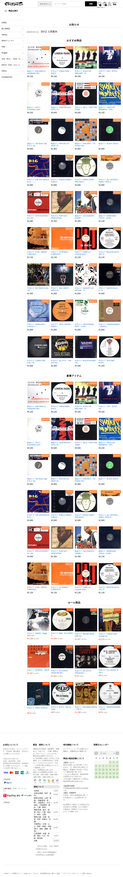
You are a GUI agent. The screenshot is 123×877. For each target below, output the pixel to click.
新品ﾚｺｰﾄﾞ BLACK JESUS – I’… (109, 145)
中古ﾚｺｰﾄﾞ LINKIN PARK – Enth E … (61, 72)
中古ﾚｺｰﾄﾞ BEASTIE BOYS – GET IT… (109, 253)
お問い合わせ (87, 873)
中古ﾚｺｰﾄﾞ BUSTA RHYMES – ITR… (86, 362)
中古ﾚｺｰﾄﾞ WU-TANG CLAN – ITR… (38, 289)
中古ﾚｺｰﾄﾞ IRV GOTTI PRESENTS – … (83, 672)
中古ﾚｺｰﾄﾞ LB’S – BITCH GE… (108, 72)
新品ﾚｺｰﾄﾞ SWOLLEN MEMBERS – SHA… (107, 108)
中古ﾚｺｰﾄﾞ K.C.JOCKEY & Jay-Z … (108, 671)
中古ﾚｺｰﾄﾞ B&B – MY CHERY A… (62, 634)
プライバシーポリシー (71, 873)
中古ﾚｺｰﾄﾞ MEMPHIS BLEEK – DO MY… (109, 708)
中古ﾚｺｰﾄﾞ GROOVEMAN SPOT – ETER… (84, 325)
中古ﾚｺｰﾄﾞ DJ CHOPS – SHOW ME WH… (60, 672)
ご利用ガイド (16, 873)
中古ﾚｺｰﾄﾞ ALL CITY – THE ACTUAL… (61, 362)
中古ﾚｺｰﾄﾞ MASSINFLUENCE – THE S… (86, 708)
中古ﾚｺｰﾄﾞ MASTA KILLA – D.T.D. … (108, 289)
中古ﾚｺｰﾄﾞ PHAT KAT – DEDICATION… (59, 217)
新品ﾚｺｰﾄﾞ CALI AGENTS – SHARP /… (85, 217)
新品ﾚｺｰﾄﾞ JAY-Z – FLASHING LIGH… (34, 108)
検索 (90, 4)
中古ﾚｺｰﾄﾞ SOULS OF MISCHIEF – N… (83, 72)
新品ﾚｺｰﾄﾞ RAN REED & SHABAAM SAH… (36, 72)
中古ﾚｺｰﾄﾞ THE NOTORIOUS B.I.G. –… (38, 181)
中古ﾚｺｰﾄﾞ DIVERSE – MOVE (38, 670)
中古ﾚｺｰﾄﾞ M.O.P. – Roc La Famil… (61, 708)
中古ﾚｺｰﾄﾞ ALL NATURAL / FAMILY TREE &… (109, 181)
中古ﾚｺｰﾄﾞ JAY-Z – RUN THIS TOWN (86, 108)
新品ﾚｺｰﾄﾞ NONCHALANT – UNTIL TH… (61, 108)
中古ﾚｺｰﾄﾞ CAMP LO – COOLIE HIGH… (83, 253)
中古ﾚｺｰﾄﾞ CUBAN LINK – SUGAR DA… (108, 635)
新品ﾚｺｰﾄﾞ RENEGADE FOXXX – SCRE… (107, 217)
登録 (114, 4)
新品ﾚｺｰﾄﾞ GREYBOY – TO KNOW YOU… (85, 145)
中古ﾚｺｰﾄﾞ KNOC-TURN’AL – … (38, 709)
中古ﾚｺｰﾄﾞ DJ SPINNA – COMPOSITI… (60, 253)
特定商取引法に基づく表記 (50, 873)
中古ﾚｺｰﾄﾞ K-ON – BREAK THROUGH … (37, 253)
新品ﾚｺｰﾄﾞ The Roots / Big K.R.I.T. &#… (37, 145)
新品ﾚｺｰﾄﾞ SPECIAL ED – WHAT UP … (60, 145)
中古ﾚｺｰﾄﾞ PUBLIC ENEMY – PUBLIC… (62, 181)
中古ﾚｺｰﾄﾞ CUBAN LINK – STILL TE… (37, 362)
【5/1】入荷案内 (48, 31)
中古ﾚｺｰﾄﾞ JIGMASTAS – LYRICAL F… (36, 325)
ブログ (35, 873)
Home (6, 873)
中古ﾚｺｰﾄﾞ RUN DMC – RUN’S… (107, 362)
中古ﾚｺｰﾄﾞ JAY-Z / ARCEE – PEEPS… (61, 325)
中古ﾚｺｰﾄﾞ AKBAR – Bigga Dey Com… (37, 634)
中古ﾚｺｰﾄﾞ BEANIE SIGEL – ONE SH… (85, 635)
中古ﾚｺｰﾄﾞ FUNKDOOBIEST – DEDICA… (109, 325)
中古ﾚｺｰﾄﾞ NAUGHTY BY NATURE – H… (84, 289)
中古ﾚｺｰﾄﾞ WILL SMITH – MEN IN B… (60, 289)
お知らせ (27, 873)
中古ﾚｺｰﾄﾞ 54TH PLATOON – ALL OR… (38, 217)
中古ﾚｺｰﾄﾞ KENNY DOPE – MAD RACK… (85, 181)
